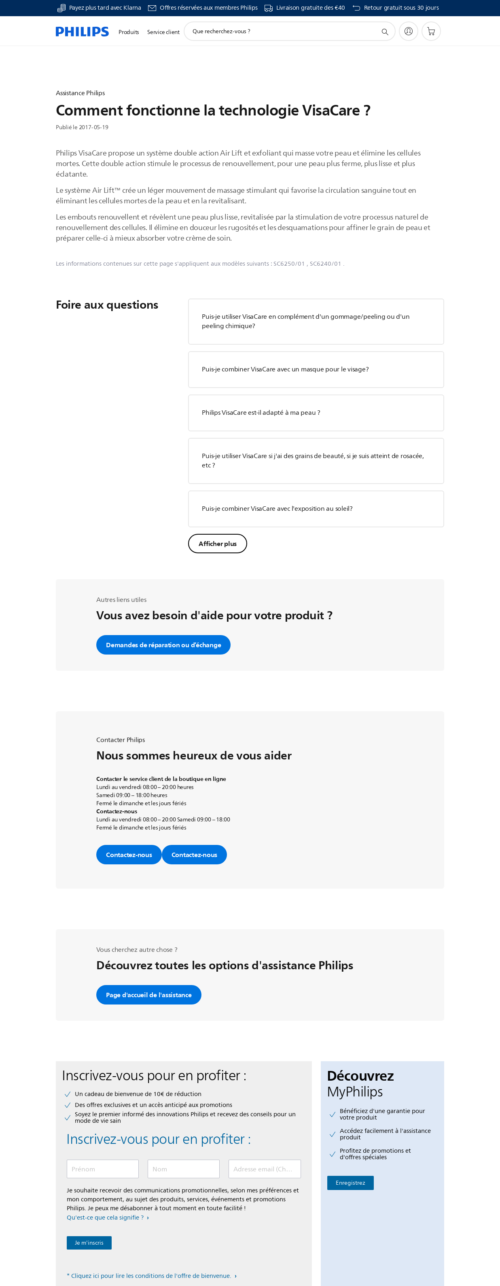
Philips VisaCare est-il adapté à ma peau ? (261, 412)
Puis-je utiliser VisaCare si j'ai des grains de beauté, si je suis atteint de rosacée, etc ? (313, 461)
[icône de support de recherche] (385, 31)
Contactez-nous (129, 854)
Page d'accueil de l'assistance (149, 994)
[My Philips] (408, 31)
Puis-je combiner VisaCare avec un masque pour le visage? (285, 369)
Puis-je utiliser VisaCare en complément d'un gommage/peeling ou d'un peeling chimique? (305, 321)
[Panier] (431, 31)
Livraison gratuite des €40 (310, 8)
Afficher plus (218, 543)
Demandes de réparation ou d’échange (163, 644)
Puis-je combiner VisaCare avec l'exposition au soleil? (277, 508)
